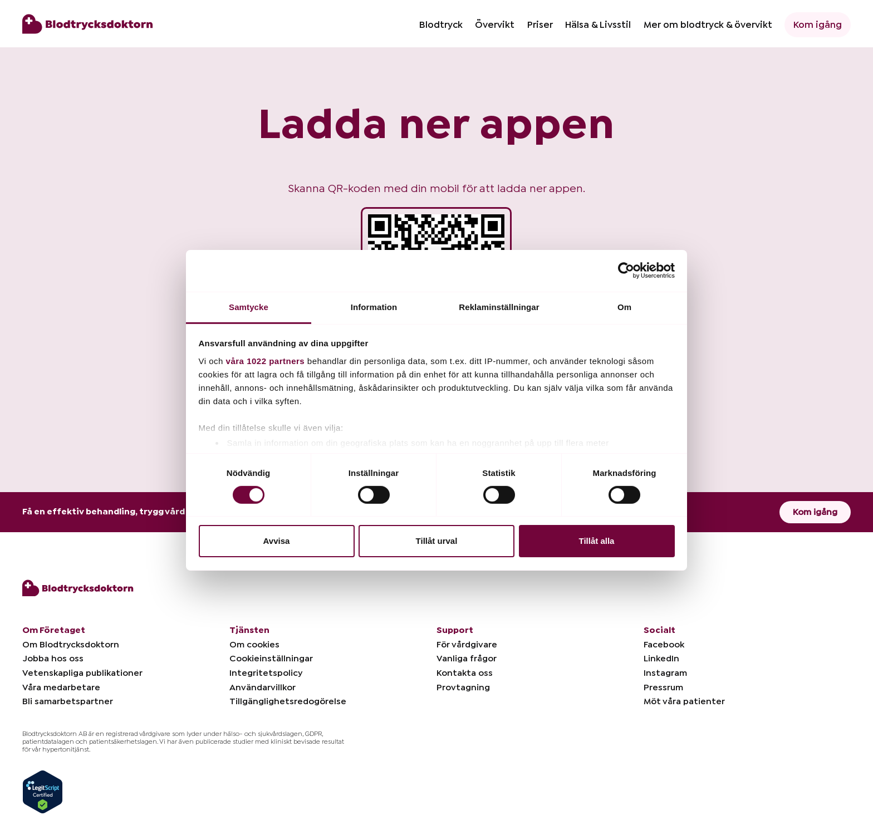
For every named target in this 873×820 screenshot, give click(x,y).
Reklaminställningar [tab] (499, 306)
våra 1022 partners (265, 360)
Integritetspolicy (265, 673)
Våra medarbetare (61, 687)
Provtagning (463, 687)
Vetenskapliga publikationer (82, 673)
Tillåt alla (597, 541)
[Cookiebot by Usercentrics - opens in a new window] (626, 270)
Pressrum (663, 687)
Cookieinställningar (271, 658)
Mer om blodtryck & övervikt (708, 25)
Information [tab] (374, 306)
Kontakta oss (464, 673)
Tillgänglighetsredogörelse (287, 701)
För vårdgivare (466, 644)
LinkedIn (661, 658)
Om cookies (254, 644)
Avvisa (276, 541)
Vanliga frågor (466, 658)
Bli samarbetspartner (67, 701)
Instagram (665, 673)
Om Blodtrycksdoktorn (70, 644)
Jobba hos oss (53, 658)
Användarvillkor (262, 687)
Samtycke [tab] (248, 306)
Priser (540, 25)
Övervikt (494, 25)
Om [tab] (624, 306)
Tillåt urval (437, 541)
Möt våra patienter (684, 701)
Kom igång (817, 25)
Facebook (664, 644)
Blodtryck (441, 25)
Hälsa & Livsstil (598, 25)
